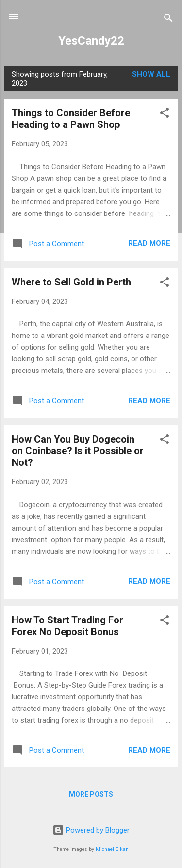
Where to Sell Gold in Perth (71, 282)
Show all (151, 74)
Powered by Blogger (91, 830)
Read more (149, 243)
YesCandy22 (91, 41)
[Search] (168, 20)
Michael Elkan (112, 849)
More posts (91, 794)
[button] (164, 114)
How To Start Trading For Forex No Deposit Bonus (67, 626)
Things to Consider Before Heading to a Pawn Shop (71, 118)
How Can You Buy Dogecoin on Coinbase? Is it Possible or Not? (78, 450)
